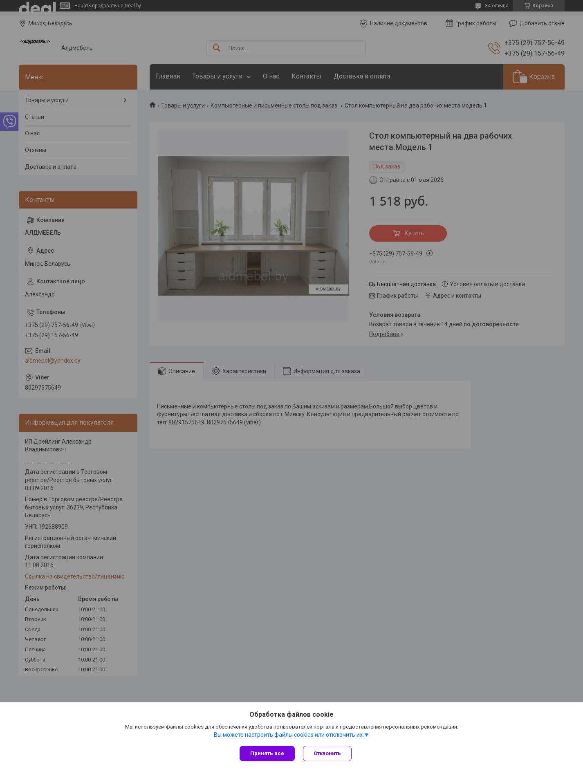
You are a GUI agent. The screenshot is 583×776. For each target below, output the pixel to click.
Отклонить (327, 753)
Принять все (267, 753)
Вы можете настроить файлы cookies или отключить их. (289, 734)
